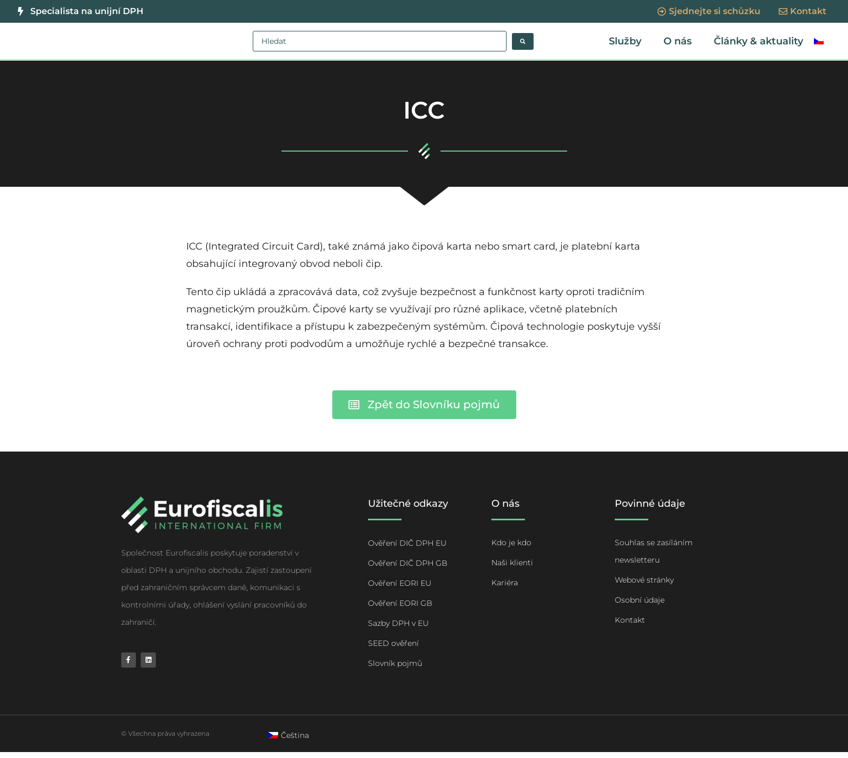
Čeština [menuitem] (295, 741)
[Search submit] (523, 41)
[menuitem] (818, 44)
